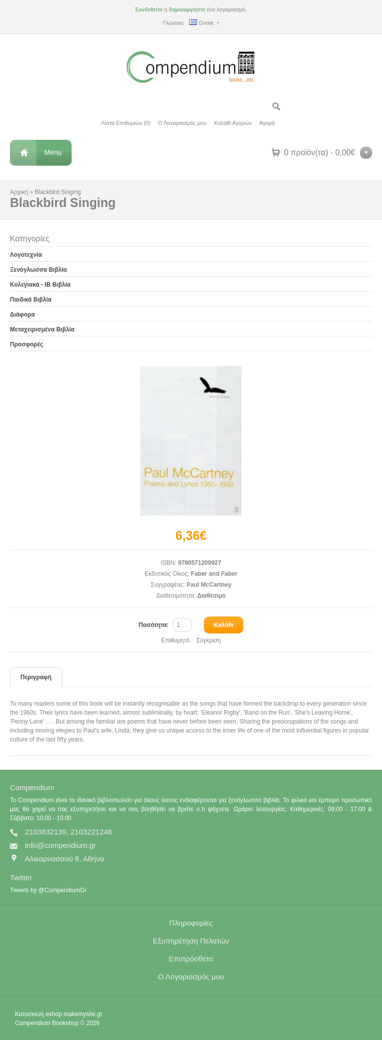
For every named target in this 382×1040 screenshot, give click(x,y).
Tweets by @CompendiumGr (48, 890)
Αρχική (19, 192)
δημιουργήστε (187, 9)
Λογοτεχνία (26, 254)
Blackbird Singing (58, 192)
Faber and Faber (214, 573)
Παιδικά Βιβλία (31, 299)
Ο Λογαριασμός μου (182, 123)
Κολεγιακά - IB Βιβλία (40, 284)
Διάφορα (22, 314)
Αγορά (267, 123)
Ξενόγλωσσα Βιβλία (38, 269)
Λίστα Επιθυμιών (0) (125, 123)
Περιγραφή (36, 677)
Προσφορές (26, 344)
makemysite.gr (83, 1014)
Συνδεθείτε (149, 9)
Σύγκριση (208, 640)
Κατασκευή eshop (38, 1014)
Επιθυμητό (175, 640)
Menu (53, 152)
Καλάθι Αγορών (233, 123)
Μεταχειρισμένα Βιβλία (42, 329)
